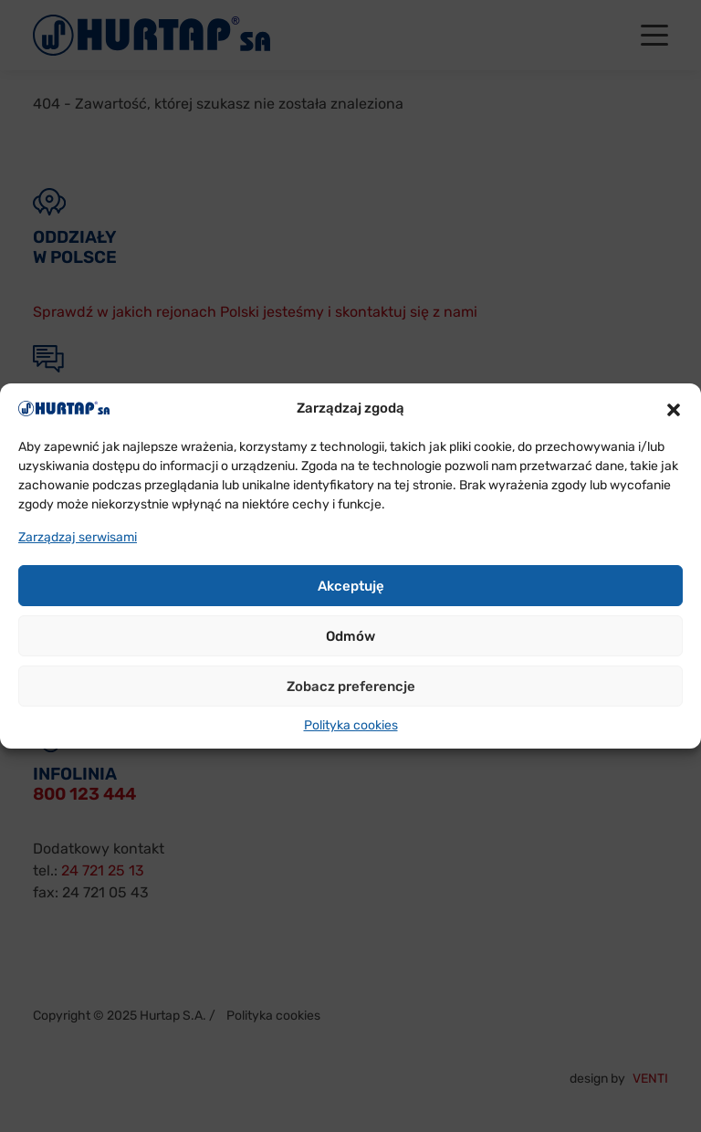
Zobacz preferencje (351, 686)
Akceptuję (351, 586)
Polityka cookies (351, 725)
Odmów (350, 636)
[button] (673, 408)
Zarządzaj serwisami (77, 537)
